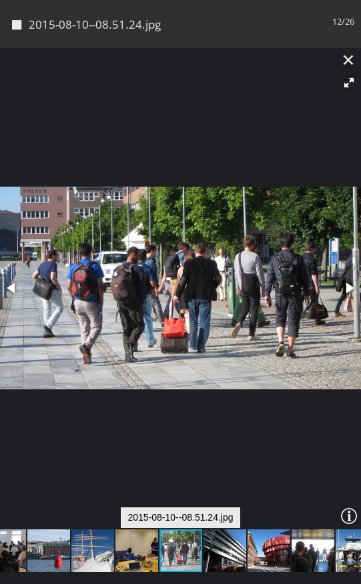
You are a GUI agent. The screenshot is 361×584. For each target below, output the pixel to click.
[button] (349, 82)
